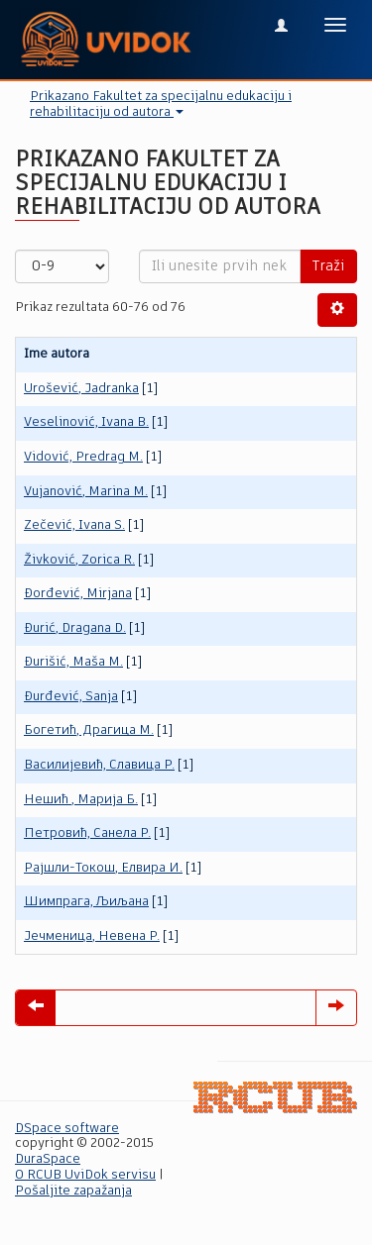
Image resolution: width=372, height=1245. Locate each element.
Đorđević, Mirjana (78, 593)
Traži (328, 266)
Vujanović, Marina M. (86, 491)
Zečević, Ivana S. (74, 525)
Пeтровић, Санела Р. (87, 833)
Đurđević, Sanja (71, 696)
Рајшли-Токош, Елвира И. (103, 868)
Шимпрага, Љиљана (86, 901)
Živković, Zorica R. (79, 560)
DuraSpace (47, 1159)
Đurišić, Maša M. (73, 662)
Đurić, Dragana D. (75, 628)
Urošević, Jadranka (81, 388)
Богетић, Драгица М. (89, 730)
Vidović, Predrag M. (83, 457)
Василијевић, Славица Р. (99, 765)
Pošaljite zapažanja (73, 1191)
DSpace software (67, 1128)
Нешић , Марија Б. (81, 799)
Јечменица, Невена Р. (92, 936)
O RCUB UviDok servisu (85, 1175)
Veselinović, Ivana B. (86, 422)
